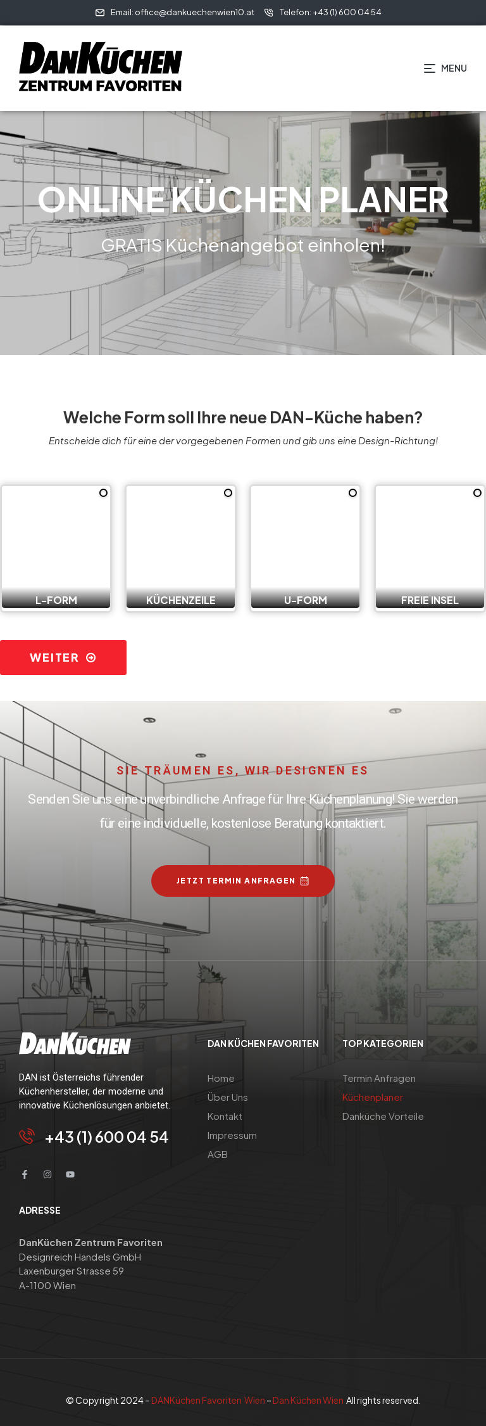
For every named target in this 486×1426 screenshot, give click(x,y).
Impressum (232, 1135)
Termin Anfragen (379, 1078)
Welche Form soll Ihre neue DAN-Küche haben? (243, 417)
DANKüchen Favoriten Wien (208, 1400)
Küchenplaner (372, 1097)
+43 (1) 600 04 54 (106, 1136)
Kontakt (225, 1116)
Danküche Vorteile (383, 1116)
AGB (218, 1154)
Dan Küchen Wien (308, 1400)
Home (221, 1078)
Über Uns (228, 1097)
